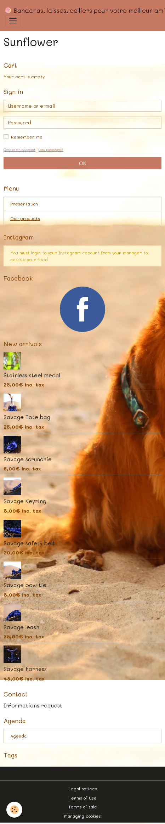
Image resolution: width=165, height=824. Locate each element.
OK (82, 163)
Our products (25, 218)
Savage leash (21, 627)
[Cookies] (14, 810)
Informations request (33, 705)
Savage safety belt (29, 543)
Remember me (26, 137)
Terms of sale (82, 806)
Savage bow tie (25, 584)
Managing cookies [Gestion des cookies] (82, 816)
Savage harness (25, 668)
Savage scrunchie (28, 459)
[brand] (82, 10)
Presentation (24, 204)
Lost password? (51, 149)
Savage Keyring (25, 500)
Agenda (18, 736)
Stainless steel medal (32, 375)
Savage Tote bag (27, 417)
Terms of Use (83, 798)
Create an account (19, 149)
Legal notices (82, 788)
